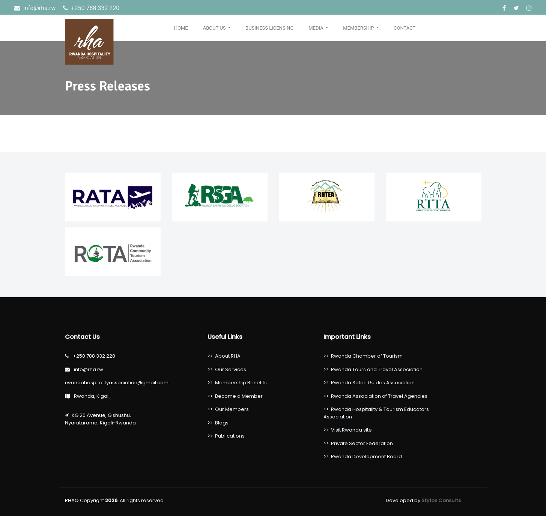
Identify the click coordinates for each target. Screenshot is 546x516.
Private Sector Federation (362, 443)
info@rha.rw (35, 8)
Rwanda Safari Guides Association (373, 382)
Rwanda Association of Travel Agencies (379, 396)
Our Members (232, 409)
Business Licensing (269, 28)
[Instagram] (529, 8)
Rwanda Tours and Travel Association (377, 369)
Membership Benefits (241, 382)
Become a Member (239, 396)
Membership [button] (359, 28)
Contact (404, 28)
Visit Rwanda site (351, 429)
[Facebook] (504, 8)
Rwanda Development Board (366, 456)
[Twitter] (516, 8)
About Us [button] (215, 28)
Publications (230, 435)
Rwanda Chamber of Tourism (367, 356)
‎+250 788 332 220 (91, 8)
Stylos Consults (441, 500)
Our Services (230, 369)
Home (181, 28)
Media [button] (316, 28)
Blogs (222, 422)
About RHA (228, 356)
